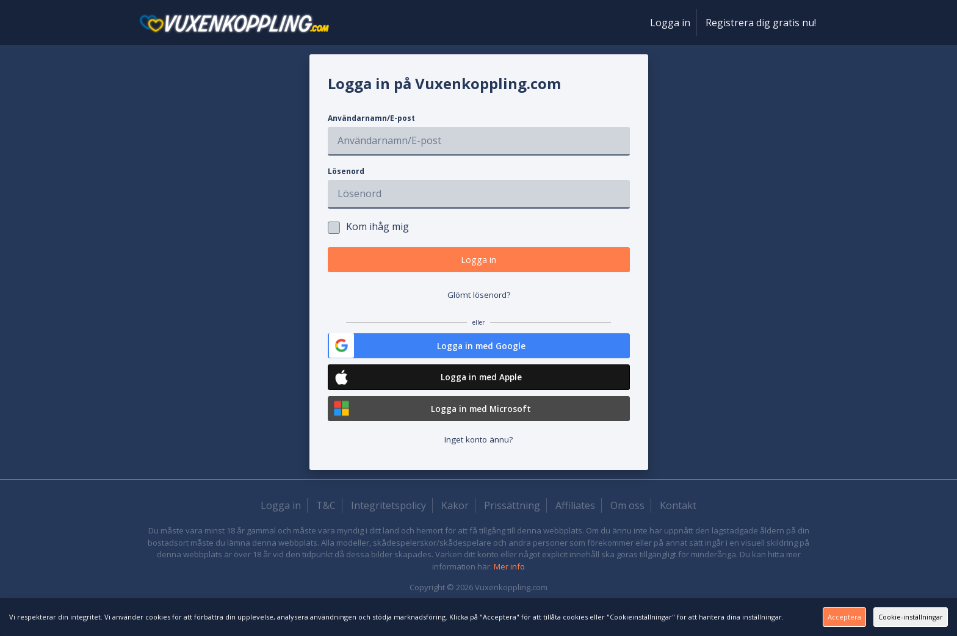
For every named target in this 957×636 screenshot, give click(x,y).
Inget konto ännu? (478, 456)
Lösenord (346, 171)
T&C (326, 523)
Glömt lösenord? (478, 301)
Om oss (627, 523)
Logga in (670, 22)
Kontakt (678, 523)
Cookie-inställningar (886, 616)
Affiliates (575, 523)
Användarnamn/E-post (371, 118)
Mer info (509, 584)
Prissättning (512, 523)
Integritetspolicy (388, 523)
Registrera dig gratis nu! (761, 22)
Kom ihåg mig (368, 227)
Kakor (455, 523)
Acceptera (758, 616)
